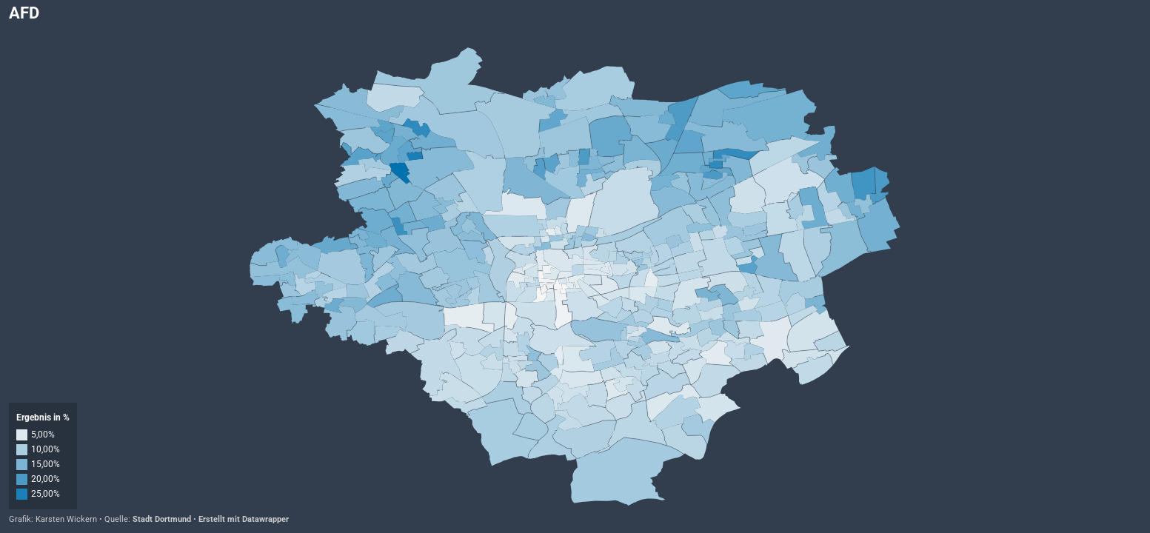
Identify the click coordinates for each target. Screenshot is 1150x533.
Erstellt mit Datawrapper (243, 519)
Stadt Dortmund (162, 519)
